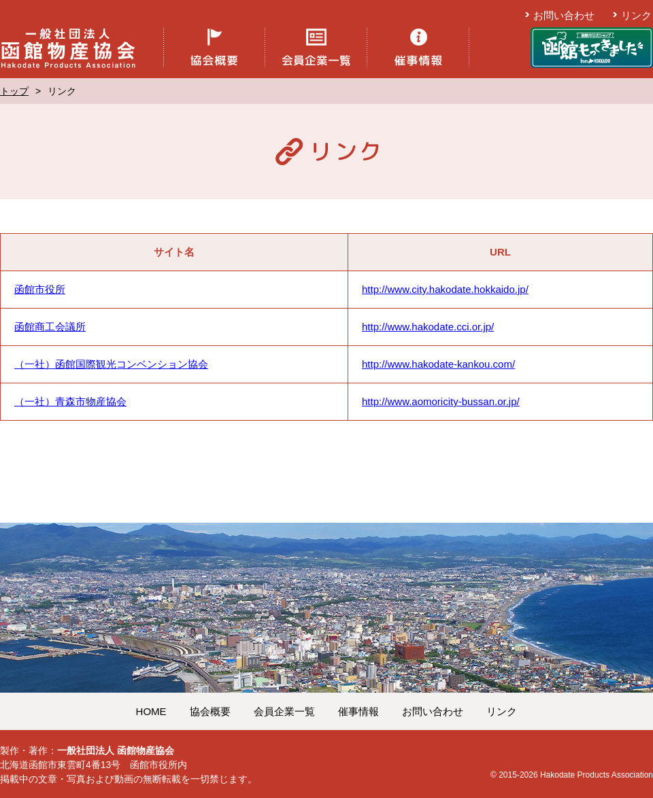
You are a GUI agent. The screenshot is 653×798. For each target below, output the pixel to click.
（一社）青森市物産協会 (70, 401)
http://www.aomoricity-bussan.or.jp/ (441, 401)
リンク (636, 15)
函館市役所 (39, 289)
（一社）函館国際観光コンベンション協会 (111, 364)
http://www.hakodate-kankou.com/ (438, 364)
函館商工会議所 (50, 326)
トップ (14, 91)
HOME (151, 711)
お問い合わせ (564, 15)
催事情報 (358, 711)
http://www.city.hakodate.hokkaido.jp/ (445, 289)
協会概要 (210, 711)
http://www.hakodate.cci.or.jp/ (428, 326)
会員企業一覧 (284, 711)
